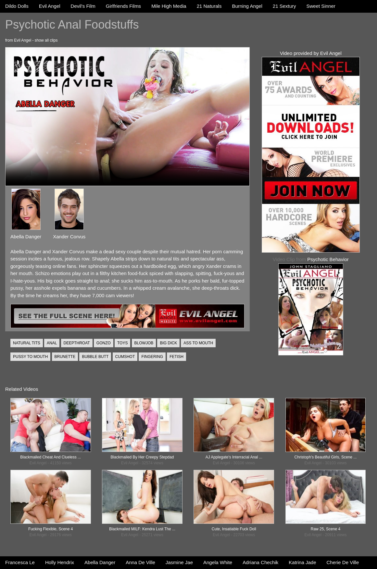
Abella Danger (99, 562)
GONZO (103, 343)
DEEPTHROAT (77, 343)
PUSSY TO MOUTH (30, 356)
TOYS (122, 343)
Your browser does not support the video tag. (127, 116)
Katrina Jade (302, 562)
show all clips (46, 40)
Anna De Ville (140, 562)
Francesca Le (20, 562)
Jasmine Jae (179, 562)
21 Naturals (209, 6)
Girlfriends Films (123, 6)
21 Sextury (284, 6)
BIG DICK (168, 343)
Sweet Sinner (321, 6)
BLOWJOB (144, 343)
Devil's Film (83, 6)
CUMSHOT (125, 356)
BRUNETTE (65, 356)
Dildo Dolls (17, 6)
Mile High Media (168, 6)
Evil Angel (49, 6)
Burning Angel (247, 6)
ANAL (52, 343)
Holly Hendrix (59, 562)
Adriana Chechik (260, 562)
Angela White (217, 562)
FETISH (176, 356)
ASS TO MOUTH (198, 343)
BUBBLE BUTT (95, 356)
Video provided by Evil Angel (311, 53)
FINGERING (152, 356)
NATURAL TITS (26, 343)
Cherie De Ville (343, 562)
